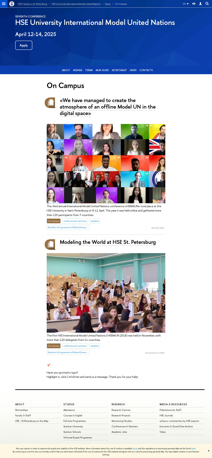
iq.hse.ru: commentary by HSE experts (179, 420)
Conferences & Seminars (125, 426)
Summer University (73, 426)
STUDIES (69, 404)
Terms (89, 70)
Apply (24, 45)
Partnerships (21, 410)
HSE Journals (166, 415)
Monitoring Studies (122, 420)
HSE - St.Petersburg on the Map (31, 420)
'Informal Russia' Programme (77, 437)
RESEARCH (118, 404)
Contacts (146, 70)
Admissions (69, 410)
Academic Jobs (119, 431)
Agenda (77, 70)
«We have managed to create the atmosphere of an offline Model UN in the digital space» (108, 106)
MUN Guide (102, 70)
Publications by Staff (170, 410)
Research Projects (121, 415)
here (135, 448)
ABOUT (20, 404)
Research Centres (121, 410)
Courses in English (72, 415)
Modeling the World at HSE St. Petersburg (108, 242)
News (133, 70)
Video (163, 431)
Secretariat (119, 70)
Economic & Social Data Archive (176, 426)
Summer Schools (72, 431)
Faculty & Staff (23, 415)
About (66, 70)
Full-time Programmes (74, 420)
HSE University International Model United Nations (95, 22)
